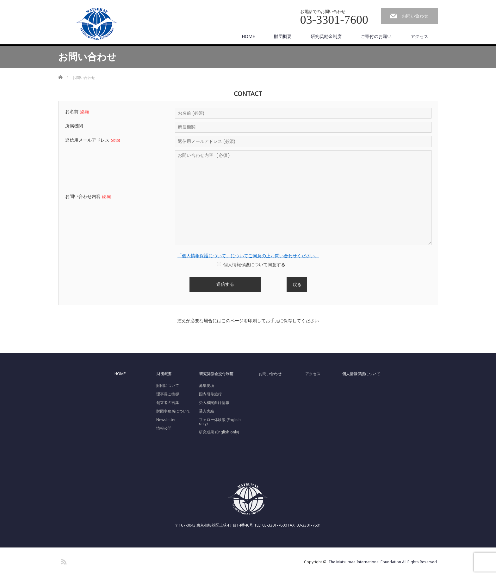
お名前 (77, 111)
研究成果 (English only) (219, 432)
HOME (248, 36)
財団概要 (283, 36)
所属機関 (74, 126)
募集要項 (206, 385)
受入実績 (206, 411)
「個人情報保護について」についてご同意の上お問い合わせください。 (248, 256)
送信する (225, 284)
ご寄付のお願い (376, 36)
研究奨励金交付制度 (216, 374)
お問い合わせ (415, 16)
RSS (63, 561)
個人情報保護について (361, 374)
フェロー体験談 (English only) (220, 422)
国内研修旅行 (210, 394)
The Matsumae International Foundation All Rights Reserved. (383, 562)
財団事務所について (173, 411)
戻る (297, 284)
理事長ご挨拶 (167, 394)
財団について (167, 385)
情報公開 (163, 428)
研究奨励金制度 (326, 36)
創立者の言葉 (167, 403)
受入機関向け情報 (214, 403)
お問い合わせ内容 (88, 196)
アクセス (419, 36)
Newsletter (166, 420)
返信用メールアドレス (92, 140)
